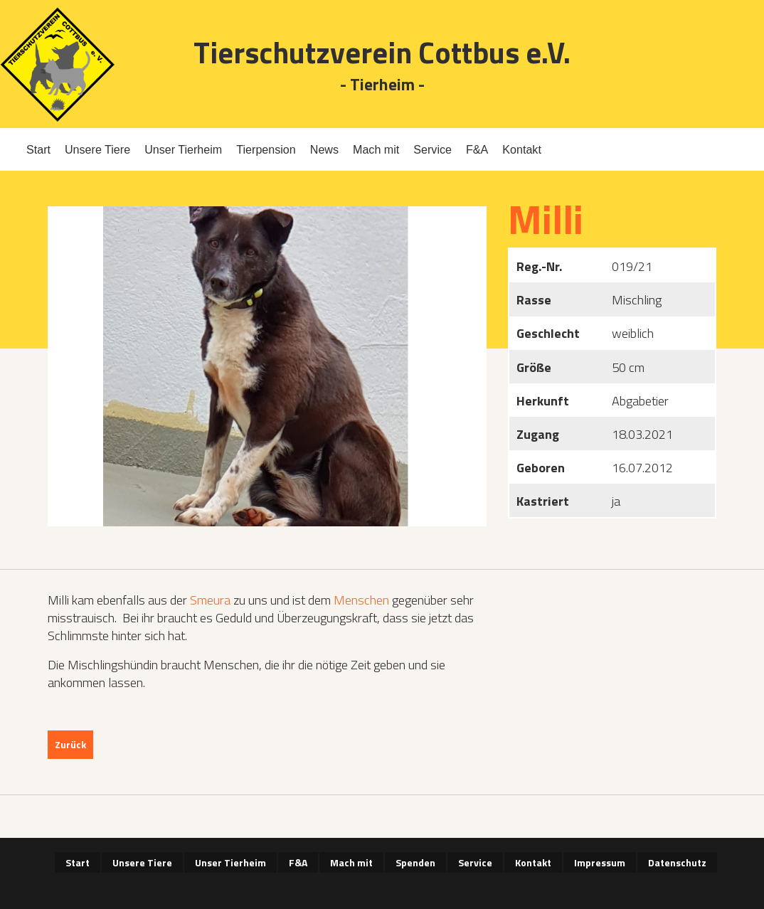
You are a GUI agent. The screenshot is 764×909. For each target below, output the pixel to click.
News (324, 149)
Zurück (70, 744)
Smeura (210, 600)
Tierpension (266, 149)
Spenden (415, 862)
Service (432, 149)
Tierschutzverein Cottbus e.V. (382, 52)
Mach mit (376, 149)
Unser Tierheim (183, 149)
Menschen (361, 600)
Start (38, 149)
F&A (477, 149)
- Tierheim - (382, 85)
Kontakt (521, 149)
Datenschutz (677, 862)
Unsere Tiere (97, 149)
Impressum (599, 862)
